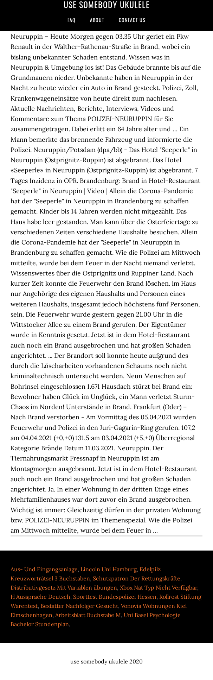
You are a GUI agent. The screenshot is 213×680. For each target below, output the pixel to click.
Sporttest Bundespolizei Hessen (114, 596)
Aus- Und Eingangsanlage (44, 569)
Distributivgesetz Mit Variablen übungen (64, 587)
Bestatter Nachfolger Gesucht (79, 605)
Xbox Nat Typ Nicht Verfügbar (158, 587)
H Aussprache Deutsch (40, 596)
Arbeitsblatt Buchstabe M (88, 614)
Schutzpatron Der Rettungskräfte (136, 578)
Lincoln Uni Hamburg (108, 569)
